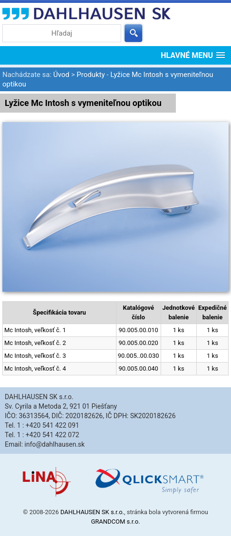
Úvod (61, 74)
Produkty (91, 74)
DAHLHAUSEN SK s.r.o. (92, 512)
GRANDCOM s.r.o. (115, 521)
